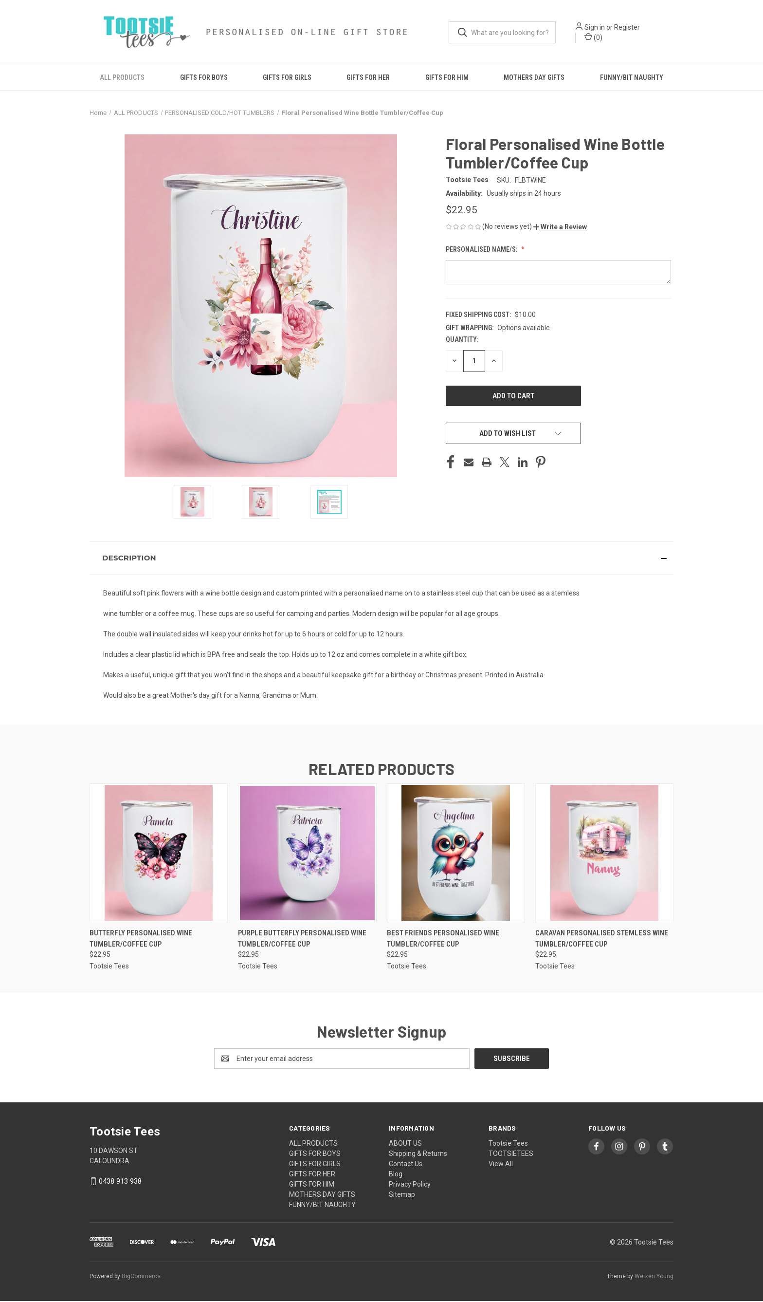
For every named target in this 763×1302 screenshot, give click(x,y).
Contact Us (405, 1165)
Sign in (595, 27)
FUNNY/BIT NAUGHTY (631, 78)
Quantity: (462, 340)
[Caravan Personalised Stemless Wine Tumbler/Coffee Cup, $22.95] (604, 853)
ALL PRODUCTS (122, 78)
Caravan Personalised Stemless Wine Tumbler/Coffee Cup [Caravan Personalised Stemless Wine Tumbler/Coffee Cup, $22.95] (601, 939)
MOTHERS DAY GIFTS (534, 78)
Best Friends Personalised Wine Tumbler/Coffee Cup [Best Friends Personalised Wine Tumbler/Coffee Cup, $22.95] (443, 939)
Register (628, 27)
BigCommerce (141, 1277)
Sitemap (402, 1195)
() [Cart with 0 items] (594, 37)
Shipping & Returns (418, 1154)
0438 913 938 (120, 1182)
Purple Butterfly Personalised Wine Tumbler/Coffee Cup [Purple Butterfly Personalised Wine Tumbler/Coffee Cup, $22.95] (302, 939)
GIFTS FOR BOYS (204, 78)
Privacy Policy (410, 1185)
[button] (560, 227)
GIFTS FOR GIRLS (287, 78)
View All (501, 1165)
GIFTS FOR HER (368, 78)
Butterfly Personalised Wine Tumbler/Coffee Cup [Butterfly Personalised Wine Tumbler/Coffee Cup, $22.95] (141, 939)
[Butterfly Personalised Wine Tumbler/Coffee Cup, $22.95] (158, 853)
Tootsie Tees (508, 1144)
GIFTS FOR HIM (447, 78)
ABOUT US (405, 1144)
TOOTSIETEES (511, 1154)
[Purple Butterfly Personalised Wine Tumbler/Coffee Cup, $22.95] (307, 853)
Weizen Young (654, 1277)
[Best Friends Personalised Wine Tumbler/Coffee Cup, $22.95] (456, 853)
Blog (395, 1175)
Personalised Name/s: (482, 250)
